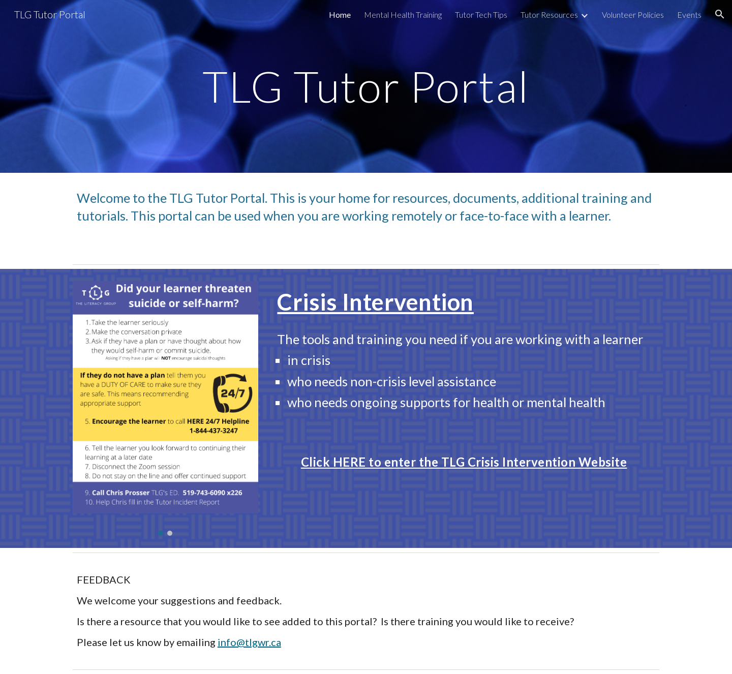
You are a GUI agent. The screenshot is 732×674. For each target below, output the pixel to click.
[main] (366, 86)
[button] (720, 14)
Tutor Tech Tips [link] (481, 14)
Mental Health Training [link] (403, 14)
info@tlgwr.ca (249, 642)
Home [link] (340, 14)
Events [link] (689, 14)
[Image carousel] (165, 408)
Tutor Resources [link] (549, 14)
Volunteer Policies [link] (633, 14)
